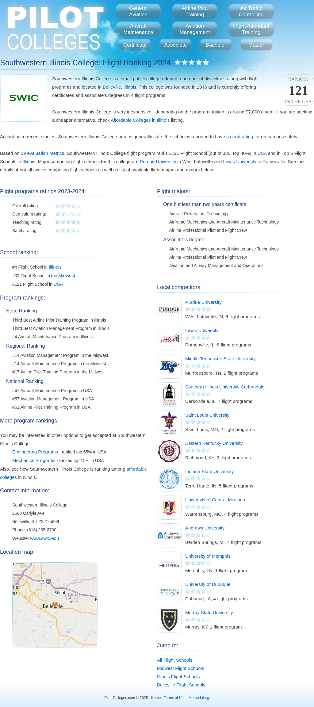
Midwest (66, 275)
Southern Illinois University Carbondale (224, 386)
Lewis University (239, 161)
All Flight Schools (174, 660)
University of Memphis (208, 556)
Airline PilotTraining (195, 11)
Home (156, 698)
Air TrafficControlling (251, 11)
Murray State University (209, 612)
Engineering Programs (35, 451)
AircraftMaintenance (138, 29)
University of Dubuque (208, 584)
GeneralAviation (138, 11)
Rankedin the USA (298, 90)
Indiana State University (209, 471)
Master (256, 45)
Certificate (135, 45)
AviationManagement (194, 29)
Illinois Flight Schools (178, 676)
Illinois (130, 87)
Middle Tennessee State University (220, 358)
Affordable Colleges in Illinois (140, 120)
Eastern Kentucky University (214, 443)
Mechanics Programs (34, 460)
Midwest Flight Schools (180, 668)
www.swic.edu (44, 538)
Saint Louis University (207, 415)
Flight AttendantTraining (251, 29)
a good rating (239, 136)
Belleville (112, 87)
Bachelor (215, 45)
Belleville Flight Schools (181, 684)
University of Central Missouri (215, 499)
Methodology (199, 698)
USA (262, 153)
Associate (175, 45)
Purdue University (158, 161)
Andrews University (204, 527)
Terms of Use (175, 698)
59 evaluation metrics (42, 153)
